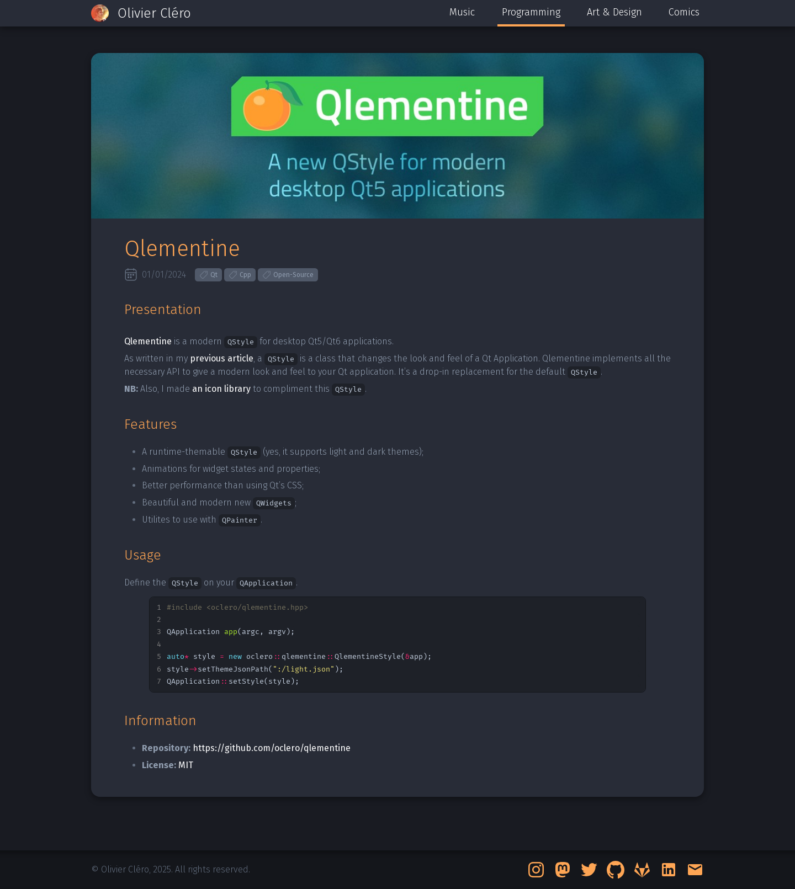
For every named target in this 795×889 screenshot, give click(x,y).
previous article (221, 358)
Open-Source (288, 274)
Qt (208, 274)
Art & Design (614, 12)
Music (462, 12)
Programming (531, 12)
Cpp (240, 274)
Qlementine (148, 341)
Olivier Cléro (154, 13)
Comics (684, 12)
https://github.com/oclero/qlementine (272, 748)
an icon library (221, 389)
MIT (185, 765)
